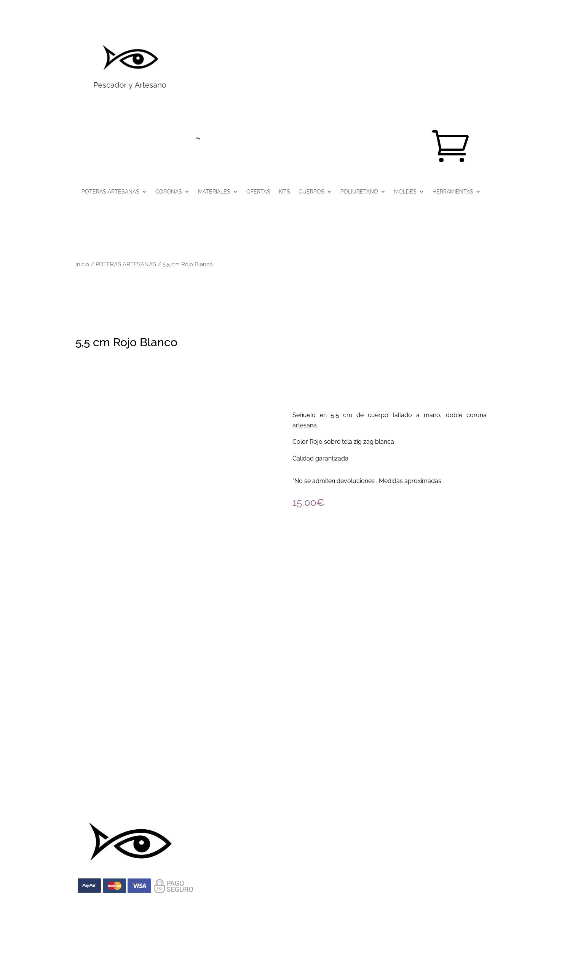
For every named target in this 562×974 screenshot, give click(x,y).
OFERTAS (258, 192)
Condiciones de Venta (200, 795)
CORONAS (168, 192)
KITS (284, 192)
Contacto (449, 795)
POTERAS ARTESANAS (110, 192)
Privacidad (151, 795)
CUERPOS (311, 192)
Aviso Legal (115, 795)
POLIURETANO (359, 192)
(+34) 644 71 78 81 (140, 729)
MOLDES (405, 192)
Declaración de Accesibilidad (393, 795)
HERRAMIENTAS (453, 192)
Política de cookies (259, 795)
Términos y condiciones (320, 795)
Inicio (82, 264)
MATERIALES (214, 192)
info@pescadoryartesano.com (281, 729)
